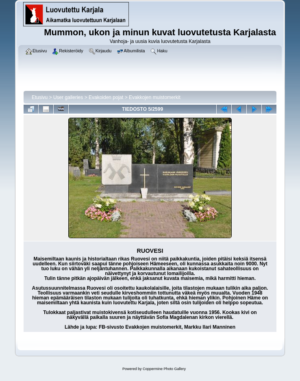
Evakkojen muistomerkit (154, 97)
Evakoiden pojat (106, 97)
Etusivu (40, 97)
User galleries (68, 97)
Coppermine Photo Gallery (164, 369)
